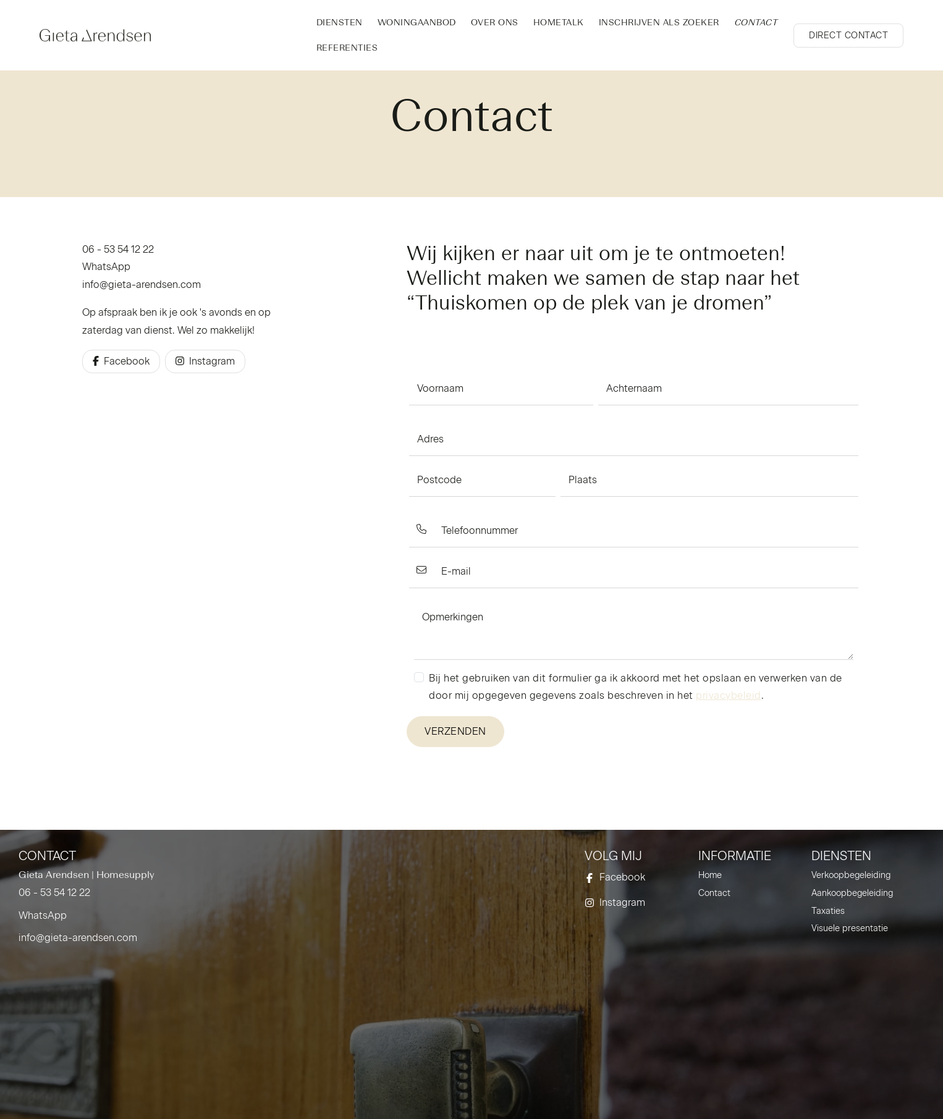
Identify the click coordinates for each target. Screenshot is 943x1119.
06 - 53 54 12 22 (118, 249)
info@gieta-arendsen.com (141, 284)
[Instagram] (634, 903)
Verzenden (455, 731)
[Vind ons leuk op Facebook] (634, 878)
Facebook (121, 361)
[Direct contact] (848, 35)
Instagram (205, 361)
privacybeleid (728, 695)
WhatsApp (106, 266)
